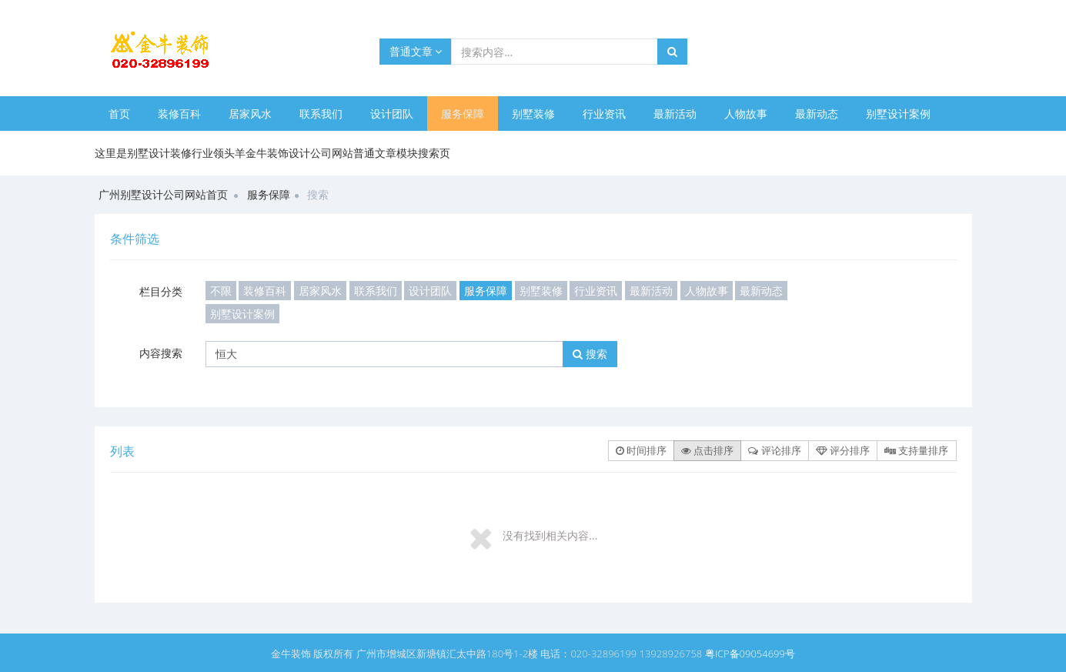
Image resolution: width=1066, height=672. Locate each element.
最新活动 (675, 113)
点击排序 (707, 450)
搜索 (590, 353)
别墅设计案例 (898, 113)
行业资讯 (604, 113)
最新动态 (816, 113)
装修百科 (179, 113)
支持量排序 (916, 450)
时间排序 (641, 450)
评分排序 (843, 450)
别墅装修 (533, 113)
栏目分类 (160, 291)
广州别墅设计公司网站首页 (163, 194)
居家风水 (250, 113)
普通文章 (416, 51)
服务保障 (462, 113)
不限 (221, 290)
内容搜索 (160, 353)
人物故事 (745, 113)
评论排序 (774, 450)
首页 (119, 113)
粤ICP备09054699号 (750, 653)
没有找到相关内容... (550, 535)
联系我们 (321, 113)
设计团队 (391, 113)
